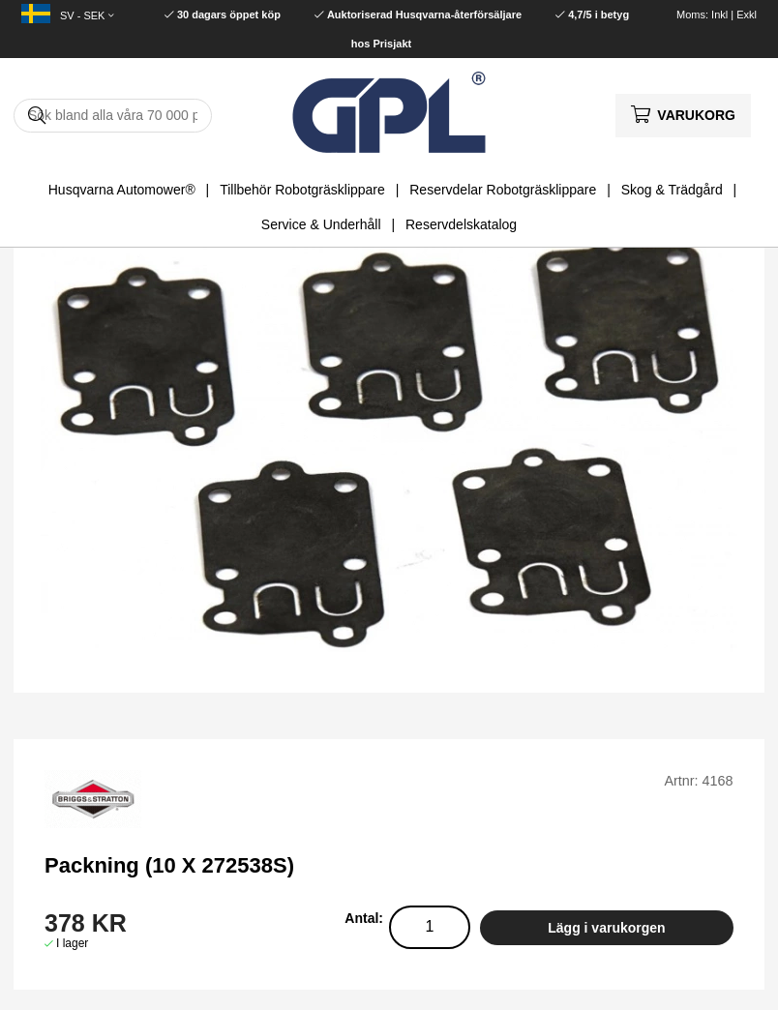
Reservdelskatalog (461, 224)
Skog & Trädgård (672, 189)
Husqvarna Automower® (121, 189)
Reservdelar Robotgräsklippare (502, 189)
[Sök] (113, 116)
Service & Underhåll (321, 224)
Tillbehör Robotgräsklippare (302, 189)
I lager (72, 943)
